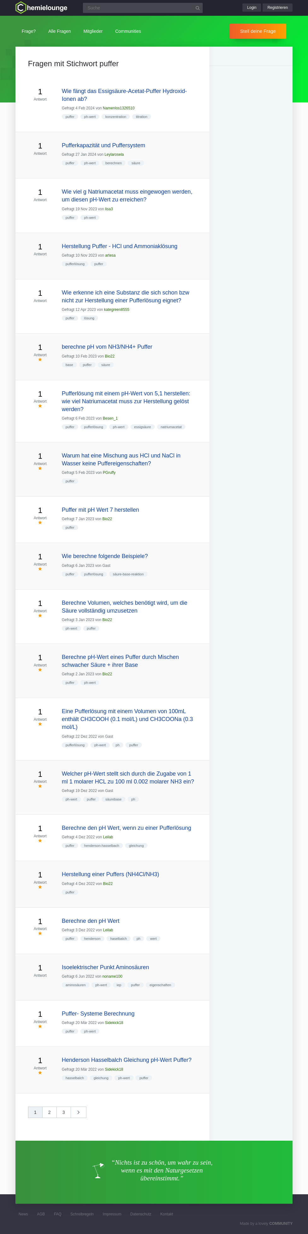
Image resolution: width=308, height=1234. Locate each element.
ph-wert (90, 117)
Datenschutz (140, 1214)
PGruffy (109, 472)
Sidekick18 (114, 1023)
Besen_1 (110, 418)
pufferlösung (75, 264)
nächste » (81, 1114)
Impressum (112, 1214)
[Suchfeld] (143, 8)
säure (135, 163)
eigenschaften (160, 985)
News (23, 1214)
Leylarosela (114, 154)
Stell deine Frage (258, 31)
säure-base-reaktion (128, 574)
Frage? (29, 31)
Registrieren (277, 7)
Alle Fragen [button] (59, 31)
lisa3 (109, 209)
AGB (41, 1214)
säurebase (113, 799)
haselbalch (118, 938)
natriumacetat (171, 427)
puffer (70, 117)
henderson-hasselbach (101, 845)
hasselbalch (75, 1078)
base (69, 365)
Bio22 (110, 356)
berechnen (113, 163)
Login (251, 7)
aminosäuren (76, 985)
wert (153, 938)
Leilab (108, 837)
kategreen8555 (116, 309)
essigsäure (142, 427)
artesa (110, 255)
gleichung (136, 845)
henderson (92, 938)
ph (117, 745)
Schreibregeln (82, 1214)
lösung (89, 318)
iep (119, 985)
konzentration (115, 117)
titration (141, 117)
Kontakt (166, 1214)
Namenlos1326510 (119, 108)
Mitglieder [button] (93, 31)
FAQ (57, 1214)
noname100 (112, 976)
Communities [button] (128, 31)
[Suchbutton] (198, 8)
